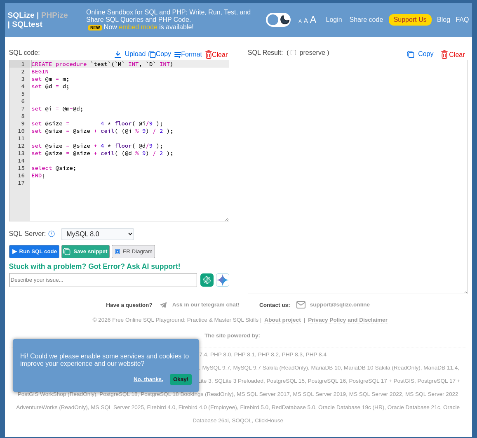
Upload (129, 54)
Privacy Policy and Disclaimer (348, 320)
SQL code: (24, 52)
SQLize (21, 15)
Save (90, 251)
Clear (220, 54)
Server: (32, 234)
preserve (312, 52)
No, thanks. (148, 379)
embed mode (138, 27)
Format (191, 54)
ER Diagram (133, 251)
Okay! (180, 379)
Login (335, 19)
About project (282, 320)
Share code (366, 19)
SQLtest (27, 24)
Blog (443, 19)
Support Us (410, 19)
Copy (163, 53)
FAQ (462, 19)
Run (38, 251)
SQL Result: (288, 52)
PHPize (54, 15)
